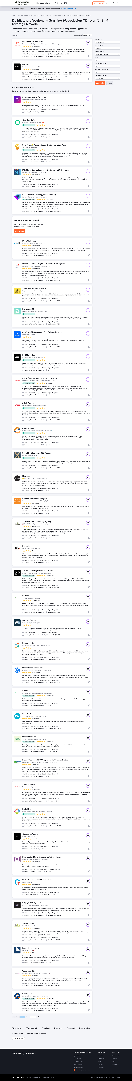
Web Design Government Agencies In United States (46, 15)
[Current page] (33, 1017)
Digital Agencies (23, 15)
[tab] (17, 1028)
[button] (108, 3)
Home (13, 15)
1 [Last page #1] (38, 1017)
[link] (58, 3)
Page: (28, 1017)
